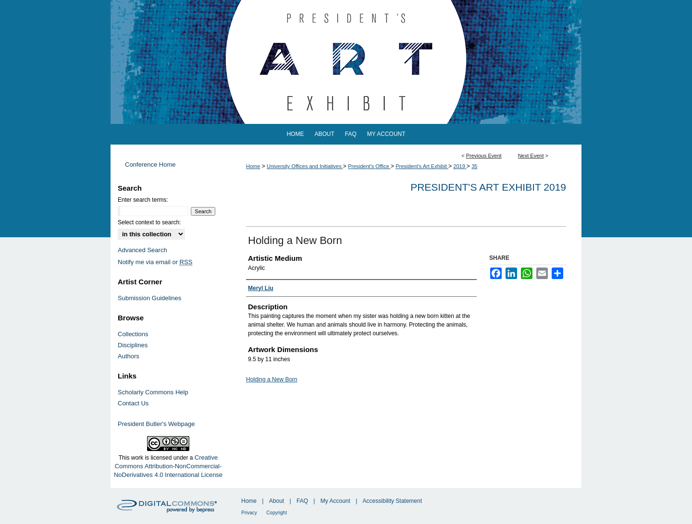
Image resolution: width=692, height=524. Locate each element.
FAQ (302, 501)
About (276, 501)
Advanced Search (142, 250)
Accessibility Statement (392, 501)
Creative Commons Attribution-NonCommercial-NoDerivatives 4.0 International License (168, 466)
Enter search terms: (143, 199)
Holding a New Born (271, 379)
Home (253, 166)
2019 (460, 166)
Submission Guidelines (149, 298)
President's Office (369, 166)
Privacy (249, 512)
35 (474, 166)
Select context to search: (149, 222)
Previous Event (484, 155)
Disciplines (133, 345)
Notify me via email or (155, 262)
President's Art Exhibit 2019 (488, 187)
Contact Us (133, 403)
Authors (128, 356)
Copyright (276, 512)
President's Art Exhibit (421, 166)
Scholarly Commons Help (153, 392)
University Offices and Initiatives (305, 166)
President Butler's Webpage (156, 423)
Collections (133, 334)
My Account (335, 501)
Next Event (531, 155)
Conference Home (150, 164)
